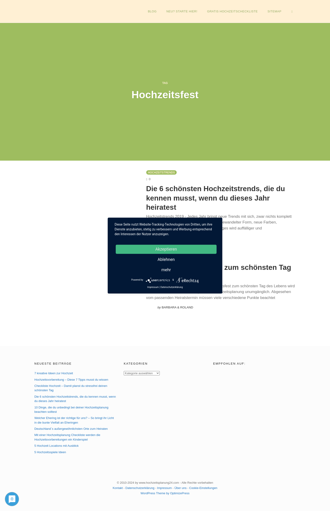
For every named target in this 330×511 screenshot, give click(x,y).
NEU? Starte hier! (183, 11)
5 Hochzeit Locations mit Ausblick (56, 445)
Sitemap (276, 11)
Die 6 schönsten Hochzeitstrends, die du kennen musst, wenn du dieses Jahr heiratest (221, 197)
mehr (166, 269)
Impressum (164, 487)
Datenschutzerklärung (139, 487)
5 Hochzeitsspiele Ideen (50, 451)
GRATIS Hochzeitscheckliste (234, 11)
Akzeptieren (166, 249)
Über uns (180, 487)
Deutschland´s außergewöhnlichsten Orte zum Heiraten (71, 428)
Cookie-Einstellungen (203, 487)
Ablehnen (166, 259)
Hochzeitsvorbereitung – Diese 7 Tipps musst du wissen (71, 378)
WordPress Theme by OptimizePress (164, 492)
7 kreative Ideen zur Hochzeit (53, 372)
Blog (154, 11)
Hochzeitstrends (161, 172)
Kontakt (118, 487)
